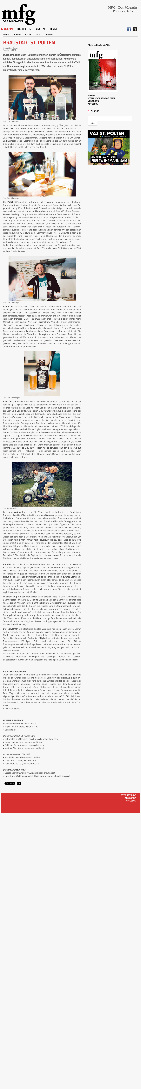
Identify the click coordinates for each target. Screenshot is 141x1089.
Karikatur (24, 29)
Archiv (40, 29)
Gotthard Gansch (12, 48)
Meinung (50, 34)
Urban (6, 34)
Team (53, 29)
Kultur (17, 34)
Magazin (7, 29)
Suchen (92, 123)
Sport (38, 34)
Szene (28, 34)
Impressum (93, 103)
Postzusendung (128, 795)
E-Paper (91, 95)
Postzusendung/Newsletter (101, 98)
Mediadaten (93, 101)
